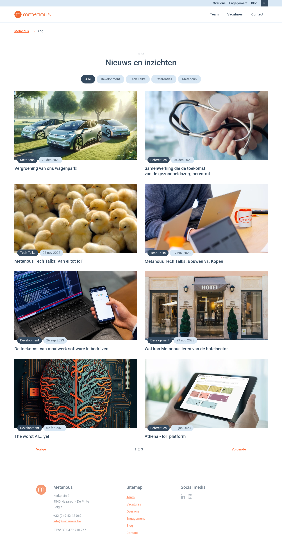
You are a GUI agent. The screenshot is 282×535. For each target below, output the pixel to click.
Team (214, 14)
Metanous (21, 31)
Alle (88, 79)
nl (264, 3)
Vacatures (235, 14)
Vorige (41, 449)
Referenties (164, 79)
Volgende (238, 449)
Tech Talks (137, 79)
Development (110, 79)
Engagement (238, 3)
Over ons (219, 3)
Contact (257, 14)
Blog (254, 3)
